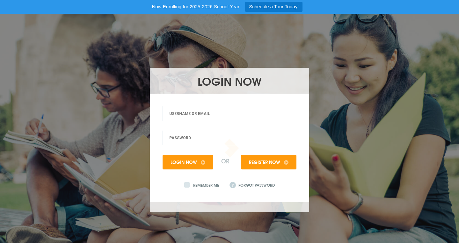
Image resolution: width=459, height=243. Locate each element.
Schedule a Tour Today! (274, 6)
